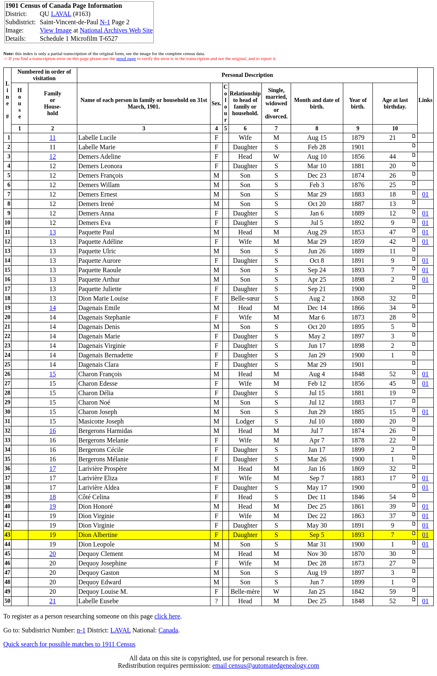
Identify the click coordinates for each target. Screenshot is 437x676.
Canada (168, 630)
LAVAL (61, 13)
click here (167, 616)
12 (52, 156)
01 (425, 194)
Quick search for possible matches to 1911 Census (69, 644)
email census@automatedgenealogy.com (265, 665)
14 (52, 307)
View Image (56, 30)
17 (52, 468)
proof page (126, 58)
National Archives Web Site (116, 30)
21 (52, 600)
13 (52, 232)
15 (52, 373)
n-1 (81, 630)
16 (52, 430)
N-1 (105, 22)
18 (52, 496)
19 (52, 506)
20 (52, 553)
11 (52, 137)
